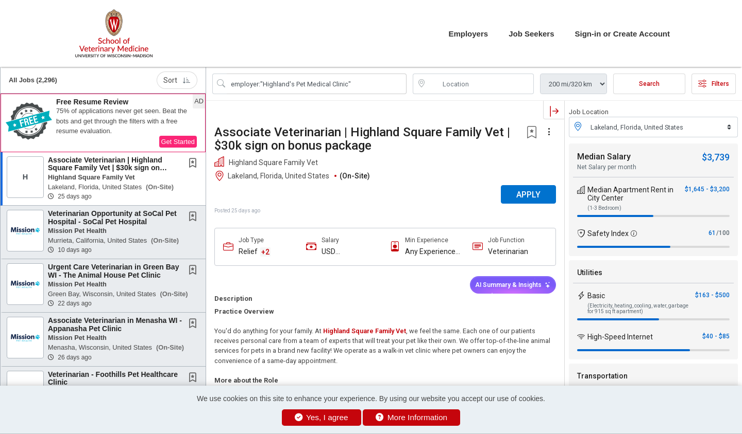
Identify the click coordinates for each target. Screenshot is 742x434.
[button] (103, 123)
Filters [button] (713, 84)
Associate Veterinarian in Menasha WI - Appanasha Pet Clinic (115, 324)
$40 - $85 (716, 336)
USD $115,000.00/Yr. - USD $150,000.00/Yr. (349, 251)
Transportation (602, 376)
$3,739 (716, 157)
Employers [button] (468, 33)
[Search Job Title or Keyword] (317, 84)
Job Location (589, 112)
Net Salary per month (606, 167)
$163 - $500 (712, 295)
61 (712, 233)
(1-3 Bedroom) (604, 208)
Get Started (178, 142)
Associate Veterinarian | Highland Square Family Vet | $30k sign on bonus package (105, 168)
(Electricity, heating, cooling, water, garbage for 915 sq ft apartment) (637, 308)
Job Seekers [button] (531, 33)
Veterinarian (508, 251)
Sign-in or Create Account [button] (622, 33)
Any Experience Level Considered (433, 251)
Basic (596, 296)
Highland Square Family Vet (364, 331)
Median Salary (604, 156)
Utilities (589, 272)
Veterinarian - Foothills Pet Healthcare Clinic (113, 378)
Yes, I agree (321, 417)
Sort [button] (177, 80)
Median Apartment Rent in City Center (630, 194)
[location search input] (480, 84)
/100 (723, 233)
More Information (411, 417)
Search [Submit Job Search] (649, 83)
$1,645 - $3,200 (707, 189)
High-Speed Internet (620, 337)
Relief (248, 251)
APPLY (528, 195)
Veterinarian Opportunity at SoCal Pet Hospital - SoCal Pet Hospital (112, 217)
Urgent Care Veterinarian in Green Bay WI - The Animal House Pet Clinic (113, 271)
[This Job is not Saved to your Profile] (194, 164)
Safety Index (608, 233)
